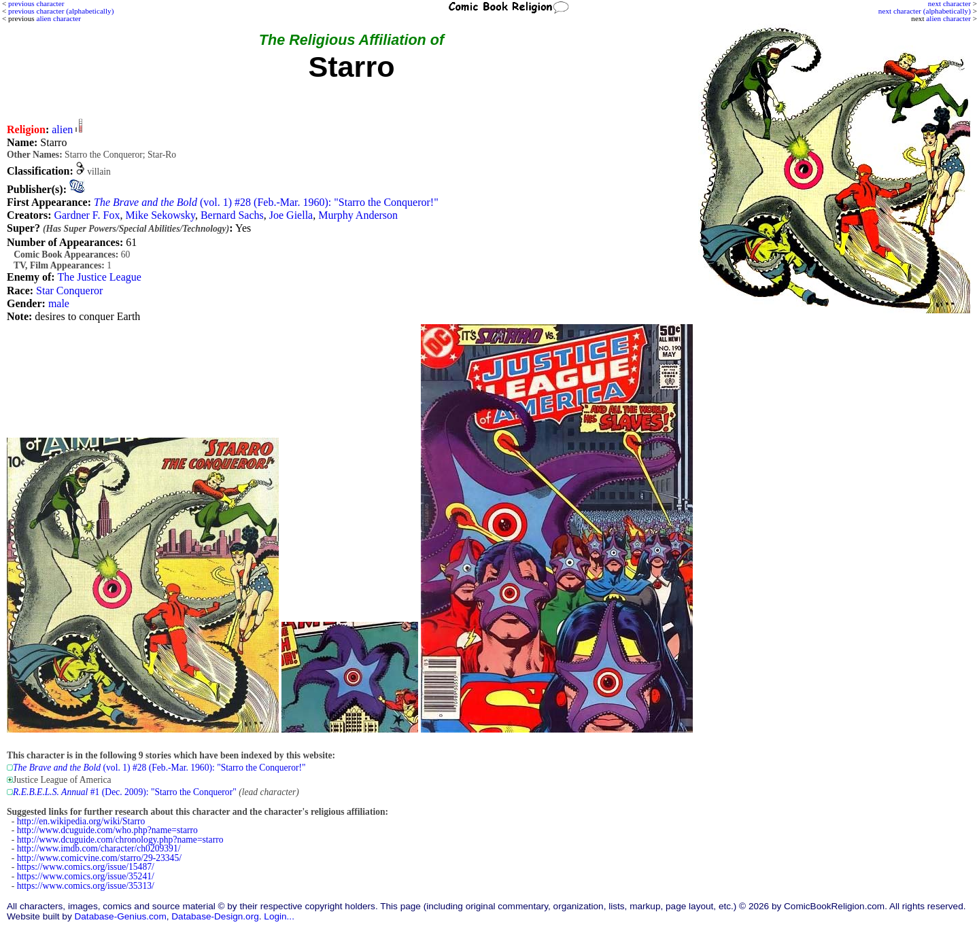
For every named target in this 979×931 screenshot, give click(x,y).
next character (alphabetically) (924, 11)
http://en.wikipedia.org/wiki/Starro (81, 821)
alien (62, 129)
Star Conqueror (69, 290)
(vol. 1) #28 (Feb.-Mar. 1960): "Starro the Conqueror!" (266, 202)
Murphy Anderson (358, 215)
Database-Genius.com (120, 916)
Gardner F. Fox (87, 215)
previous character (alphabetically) (61, 11)
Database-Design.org (214, 916)
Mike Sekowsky (160, 215)
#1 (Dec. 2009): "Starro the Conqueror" (125, 792)
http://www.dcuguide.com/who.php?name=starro (107, 830)
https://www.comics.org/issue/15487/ (85, 867)
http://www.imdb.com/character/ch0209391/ (99, 848)
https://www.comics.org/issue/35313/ (85, 886)
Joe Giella (291, 215)
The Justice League (99, 277)
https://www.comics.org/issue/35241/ (85, 876)
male (58, 303)
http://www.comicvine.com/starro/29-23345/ (99, 858)
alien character (948, 18)
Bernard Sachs (232, 215)
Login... (279, 916)
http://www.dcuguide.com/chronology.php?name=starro (120, 840)
